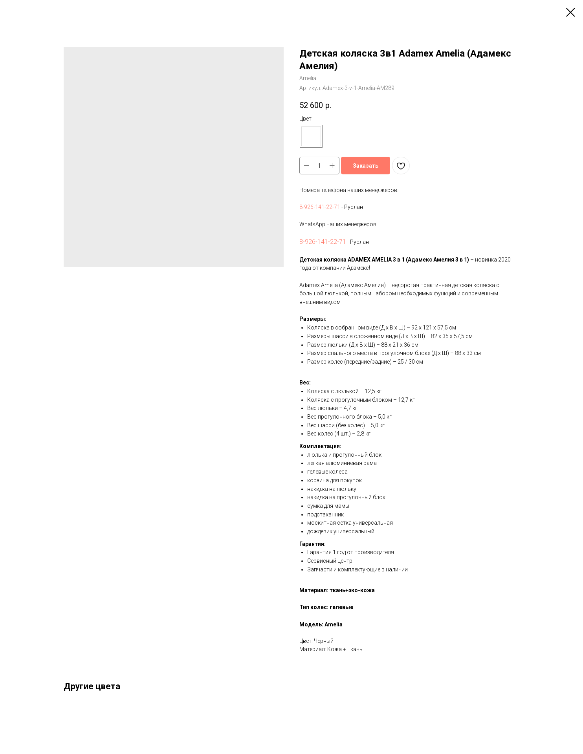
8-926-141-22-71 (319, 207)
